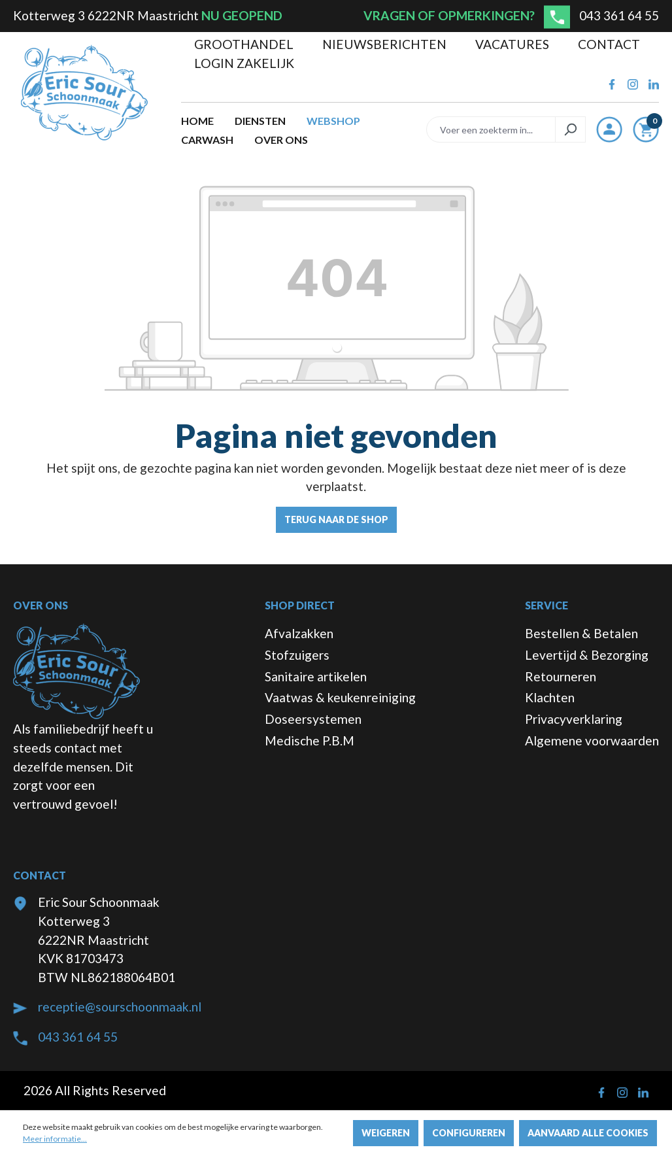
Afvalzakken (299, 633)
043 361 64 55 (619, 15)
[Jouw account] (609, 129)
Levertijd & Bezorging (586, 654)
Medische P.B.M (309, 740)
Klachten (550, 697)
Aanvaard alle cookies (588, 1132)
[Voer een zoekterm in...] (491, 129)
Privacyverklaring (573, 718)
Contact (609, 44)
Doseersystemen (313, 718)
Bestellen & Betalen (581, 633)
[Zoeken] (570, 129)
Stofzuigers (297, 654)
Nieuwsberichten (385, 44)
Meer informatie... (55, 1139)
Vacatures (513, 44)
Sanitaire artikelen (316, 676)
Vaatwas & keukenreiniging (340, 697)
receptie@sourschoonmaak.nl (119, 1006)
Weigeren (385, 1132)
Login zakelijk (244, 63)
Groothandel (245, 44)
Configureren (468, 1132)
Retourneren (560, 676)
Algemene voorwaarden (592, 740)
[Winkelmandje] (646, 132)
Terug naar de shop (336, 519)
